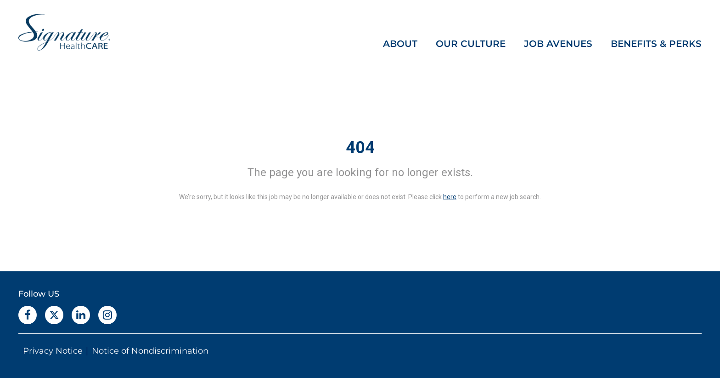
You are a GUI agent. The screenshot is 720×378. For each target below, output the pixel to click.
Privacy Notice (53, 351)
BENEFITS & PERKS (656, 43)
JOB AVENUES (558, 43)
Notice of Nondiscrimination (150, 351)
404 (360, 147)
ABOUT (400, 43)
